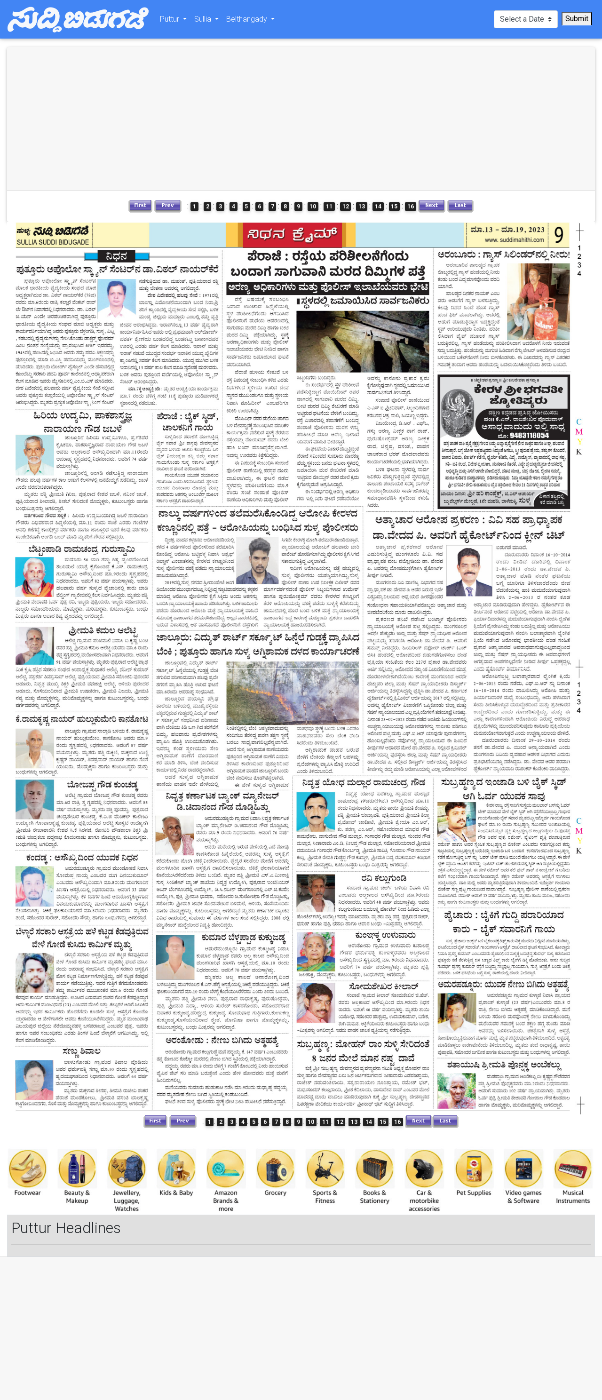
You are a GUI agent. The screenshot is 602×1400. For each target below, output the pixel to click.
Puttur (170, 20)
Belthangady (247, 20)
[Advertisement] (155, 118)
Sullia (203, 20)
